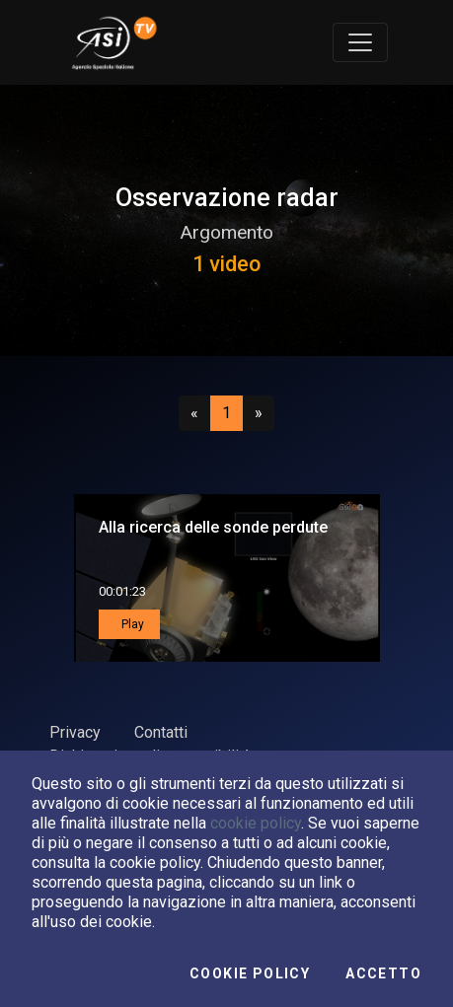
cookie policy (255, 823)
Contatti (161, 732)
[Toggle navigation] (360, 42)
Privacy (75, 732)
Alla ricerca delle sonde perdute (213, 527)
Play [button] (131, 624)
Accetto (383, 973)
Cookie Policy (249, 973)
